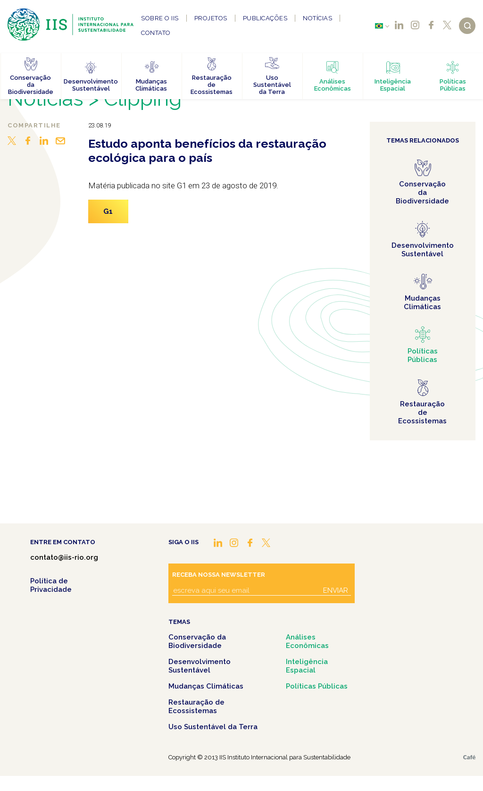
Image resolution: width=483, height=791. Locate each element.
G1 (108, 211)
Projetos (210, 18)
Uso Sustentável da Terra (213, 727)
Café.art (469, 757)
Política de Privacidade (51, 585)
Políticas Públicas (317, 686)
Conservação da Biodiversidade (197, 641)
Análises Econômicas (307, 641)
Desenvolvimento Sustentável (199, 665)
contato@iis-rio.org (64, 557)
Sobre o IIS (160, 18)
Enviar (335, 590)
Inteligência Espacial (307, 665)
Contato (156, 32)
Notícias (317, 18)
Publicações (265, 18)
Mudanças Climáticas (205, 686)
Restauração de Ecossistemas (196, 706)
